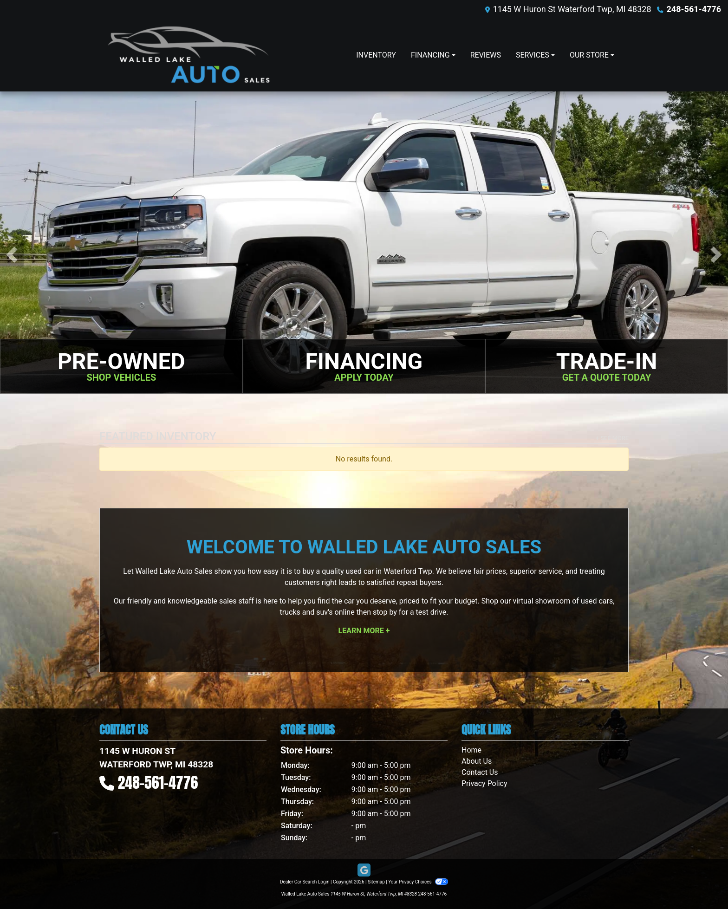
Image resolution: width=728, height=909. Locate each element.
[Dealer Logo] (188, 55)
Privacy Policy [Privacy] (484, 783)
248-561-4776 (694, 9)
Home (471, 750)
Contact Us (480, 772)
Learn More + (364, 630)
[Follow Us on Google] (364, 870)
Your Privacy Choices (418, 881)
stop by (385, 612)
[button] (12, 254)
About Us (477, 761)
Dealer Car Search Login (305, 881)
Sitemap (376, 881)
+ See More (612, 438)
